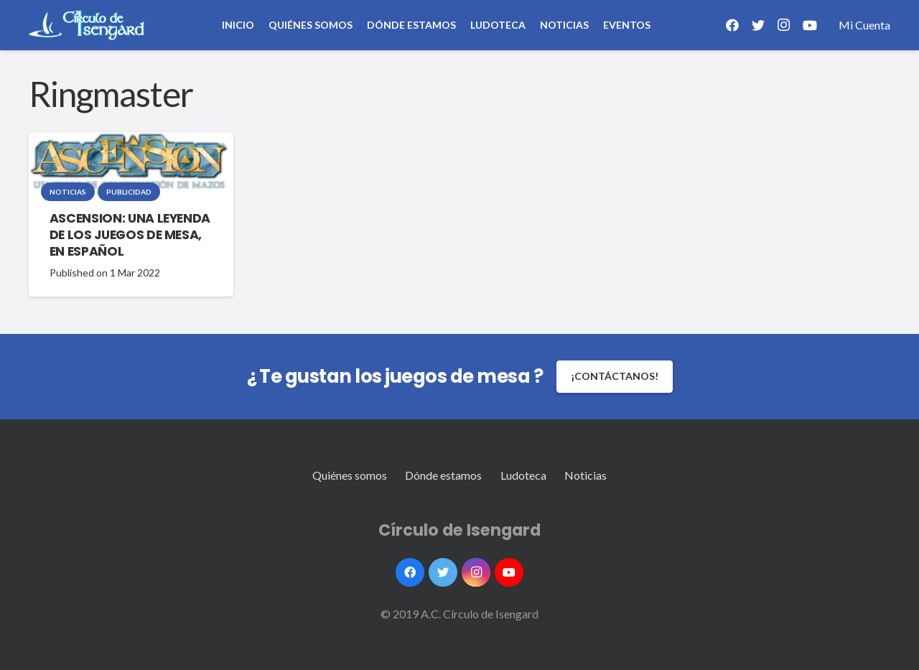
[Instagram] (784, 25)
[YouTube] (810, 25)
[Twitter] (758, 25)
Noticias (68, 191)
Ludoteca (523, 475)
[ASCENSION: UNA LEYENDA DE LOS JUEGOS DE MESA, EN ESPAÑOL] (129, 161)
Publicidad (129, 191)
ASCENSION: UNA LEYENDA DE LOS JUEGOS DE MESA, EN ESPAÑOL (130, 235)
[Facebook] (732, 25)
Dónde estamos (443, 475)
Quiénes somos (349, 475)
